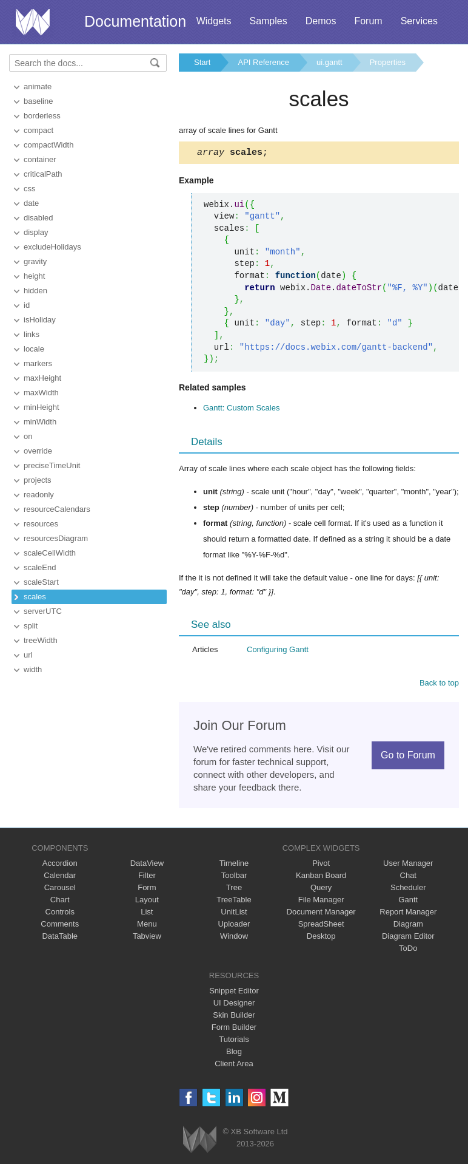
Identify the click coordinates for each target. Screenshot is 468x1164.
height (34, 276)
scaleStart (41, 582)
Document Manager (321, 913)
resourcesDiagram (56, 538)
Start (202, 62)
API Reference (263, 62)
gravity (35, 261)
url (28, 654)
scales (35, 596)
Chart (60, 901)
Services (419, 21)
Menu (147, 925)
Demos (321, 21)
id (27, 305)
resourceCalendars (57, 509)
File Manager (321, 901)
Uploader (234, 925)
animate (38, 86)
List (147, 913)
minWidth (40, 421)
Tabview (147, 937)
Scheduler (408, 889)
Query (321, 889)
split (31, 625)
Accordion (60, 865)
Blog (234, 1053)
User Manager (408, 865)
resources (41, 523)
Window (234, 937)
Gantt (408, 901)
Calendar (60, 877)
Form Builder (234, 1028)
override (38, 450)
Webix (199, 1141)
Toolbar (234, 877)
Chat (408, 877)
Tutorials (234, 1041)
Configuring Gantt (278, 651)
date (31, 203)
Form (147, 889)
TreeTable (233, 901)
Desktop (321, 937)
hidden (35, 290)
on (28, 436)
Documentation (135, 21)
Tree (234, 889)
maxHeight (42, 378)
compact (38, 130)
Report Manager (407, 913)
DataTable (60, 937)
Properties (388, 62)
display (36, 232)
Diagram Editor (408, 937)
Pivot (321, 865)
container (40, 159)
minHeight (41, 407)
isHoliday (40, 319)
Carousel (60, 889)
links (31, 334)
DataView (147, 865)
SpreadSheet (321, 925)
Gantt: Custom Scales (241, 409)
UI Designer (234, 1004)
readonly (39, 494)
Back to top (439, 684)
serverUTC (43, 611)
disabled (38, 217)
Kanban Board (321, 877)
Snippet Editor (234, 992)
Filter (147, 877)
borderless (42, 115)
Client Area (234, 1065)
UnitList (234, 913)
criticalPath (43, 174)
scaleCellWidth (50, 552)
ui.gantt (329, 62)
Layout (147, 901)
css (30, 188)
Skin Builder (234, 1016)
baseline (38, 101)
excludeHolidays (52, 246)
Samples (268, 21)
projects (38, 480)
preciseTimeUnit (52, 465)
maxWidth (41, 392)
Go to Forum (408, 757)
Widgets (214, 21)
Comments (60, 925)
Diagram (408, 925)
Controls (60, 913)
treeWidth (41, 640)
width (33, 669)
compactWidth (48, 144)
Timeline (234, 865)
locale (34, 348)
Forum (368, 21)
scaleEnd (40, 567)
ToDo (408, 950)
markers (38, 363)
